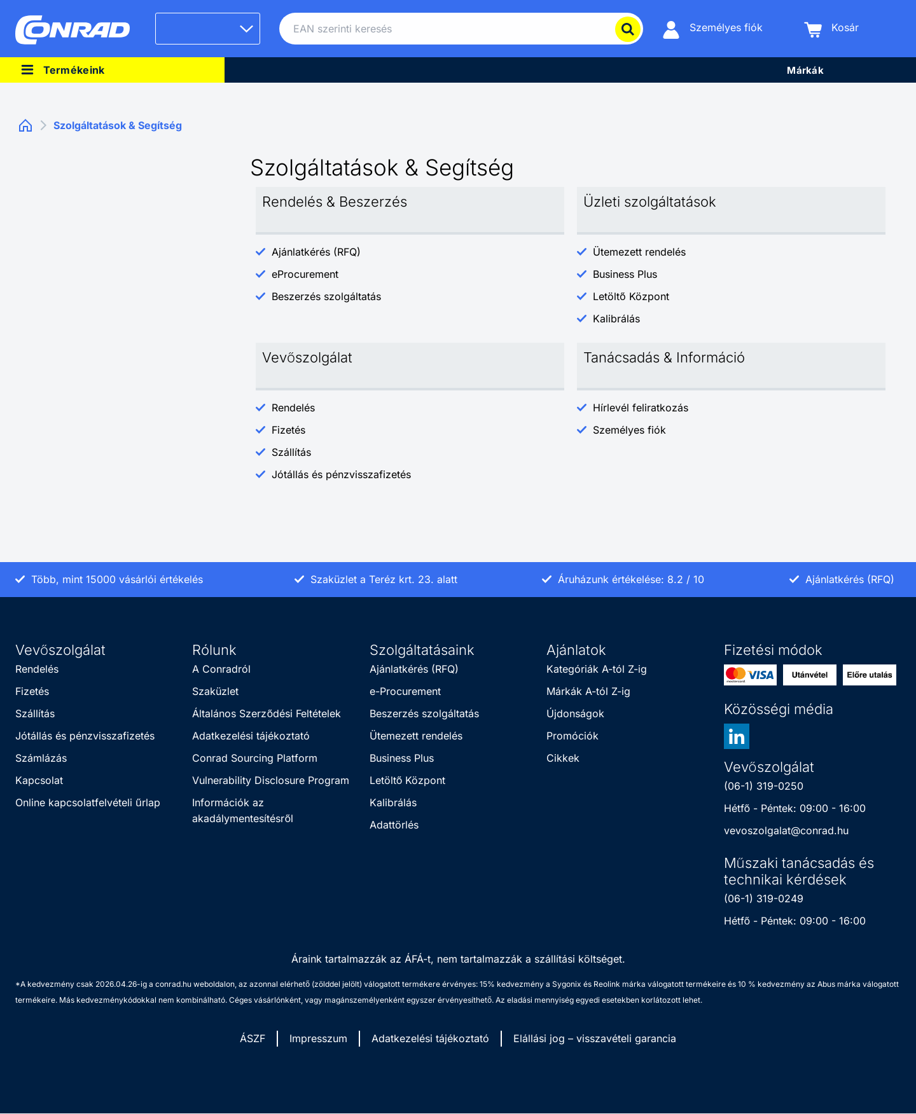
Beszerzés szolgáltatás (326, 296)
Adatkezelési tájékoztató (251, 735)
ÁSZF (252, 1038)
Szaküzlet (215, 691)
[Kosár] (831, 29)
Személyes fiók (629, 429)
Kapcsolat (39, 780)
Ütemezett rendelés (639, 251)
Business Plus (625, 274)
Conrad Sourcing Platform (254, 758)
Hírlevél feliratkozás (640, 407)
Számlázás (41, 758)
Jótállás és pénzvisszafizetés (341, 474)
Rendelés (293, 407)
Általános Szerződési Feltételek (266, 713)
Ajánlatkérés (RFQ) (316, 251)
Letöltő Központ (631, 296)
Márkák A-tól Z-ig (588, 691)
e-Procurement (405, 691)
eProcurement (305, 274)
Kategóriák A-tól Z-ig (596, 669)
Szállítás (291, 452)
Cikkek (562, 758)
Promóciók (572, 735)
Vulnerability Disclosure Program (270, 780)
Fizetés (288, 429)
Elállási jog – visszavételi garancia (594, 1038)
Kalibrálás (616, 318)
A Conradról (221, 669)
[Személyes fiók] (712, 29)
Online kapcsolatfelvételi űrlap (87, 802)
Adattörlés (394, 824)
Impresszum (318, 1038)
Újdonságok (575, 713)
